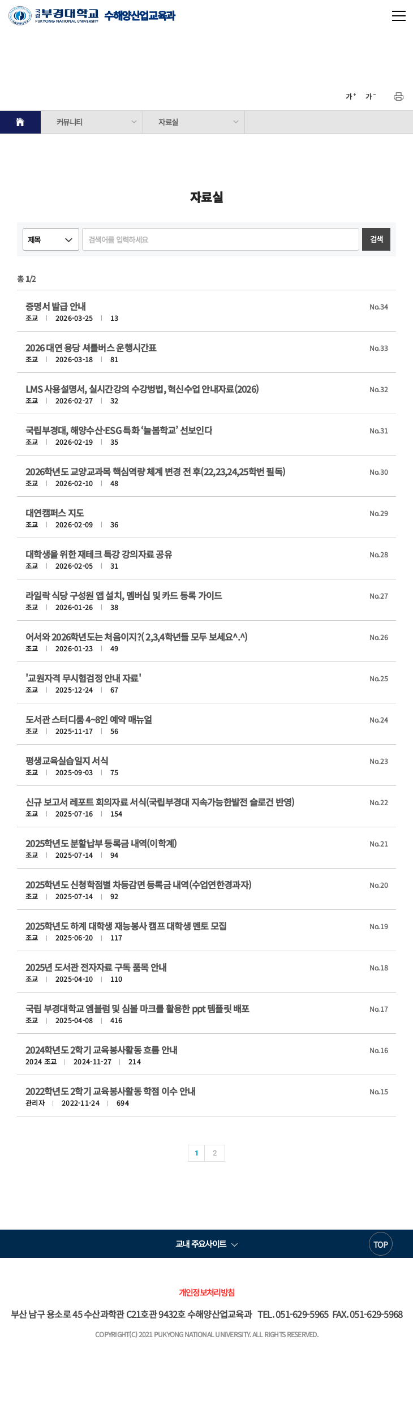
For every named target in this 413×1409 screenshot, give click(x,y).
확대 (350, 96)
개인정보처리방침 (206, 1292)
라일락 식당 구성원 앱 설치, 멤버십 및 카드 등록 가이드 (123, 595)
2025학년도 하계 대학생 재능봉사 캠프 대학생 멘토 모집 (126, 926)
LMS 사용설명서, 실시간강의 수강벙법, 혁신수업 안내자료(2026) (142, 389)
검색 (376, 239)
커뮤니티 (69, 122)
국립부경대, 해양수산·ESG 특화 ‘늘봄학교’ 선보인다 (118, 430)
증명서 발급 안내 (55, 306)
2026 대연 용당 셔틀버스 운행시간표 (91, 347)
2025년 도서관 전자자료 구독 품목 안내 (95, 967)
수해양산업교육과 (91, 15)
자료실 (168, 122)
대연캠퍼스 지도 (54, 512)
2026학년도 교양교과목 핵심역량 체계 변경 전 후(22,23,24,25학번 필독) (155, 471)
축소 (370, 96)
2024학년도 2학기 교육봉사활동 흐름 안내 (101, 1049)
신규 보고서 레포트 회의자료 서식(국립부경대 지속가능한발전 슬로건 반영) (160, 802)
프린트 (398, 96)
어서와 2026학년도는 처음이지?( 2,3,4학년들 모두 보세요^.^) (136, 636)
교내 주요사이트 (200, 1243)
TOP (380, 1244)
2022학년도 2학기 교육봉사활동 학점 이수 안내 (110, 1091)
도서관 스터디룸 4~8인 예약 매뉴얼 (88, 719)
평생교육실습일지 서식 (66, 760)
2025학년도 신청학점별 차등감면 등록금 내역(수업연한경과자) (138, 884)
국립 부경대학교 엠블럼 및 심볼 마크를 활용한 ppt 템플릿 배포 (137, 1008)
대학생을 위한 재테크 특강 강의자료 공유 (98, 554)
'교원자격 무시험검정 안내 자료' (83, 678)
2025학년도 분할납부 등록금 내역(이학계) (101, 843)
